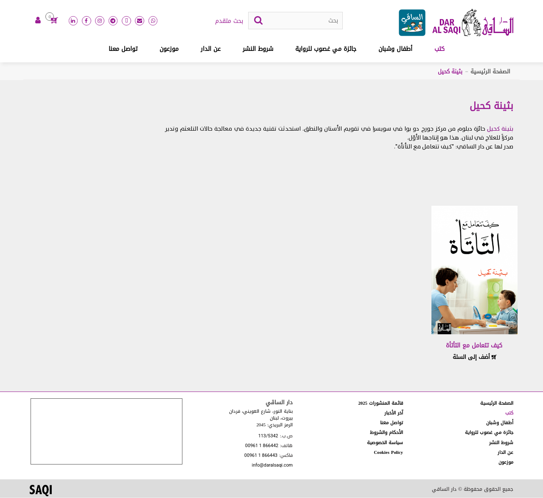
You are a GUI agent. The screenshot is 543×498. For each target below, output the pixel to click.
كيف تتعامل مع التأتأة (474, 346)
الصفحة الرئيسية (490, 72)
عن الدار (211, 49)
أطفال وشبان (395, 49)
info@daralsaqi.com (272, 466)
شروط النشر (258, 49)
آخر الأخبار (393, 413)
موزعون (169, 49)
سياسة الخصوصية (385, 443)
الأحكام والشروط (386, 432)
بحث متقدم (229, 22)
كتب (439, 49)
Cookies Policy (388, 452)
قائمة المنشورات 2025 (380, 403)
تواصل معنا (123, 49)
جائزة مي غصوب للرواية (325, 49)
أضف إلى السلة (475, 357)
